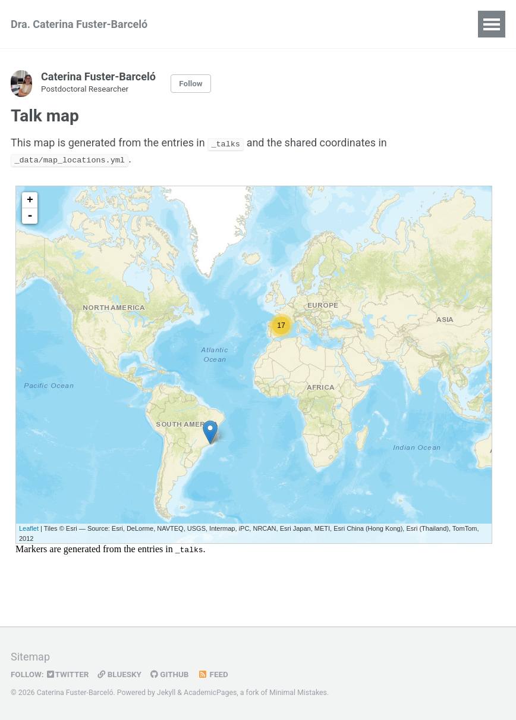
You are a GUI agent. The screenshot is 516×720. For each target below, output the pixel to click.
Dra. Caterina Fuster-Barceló (79, 24)
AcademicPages (210, 692)
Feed (215, 674)
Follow (191, 84)
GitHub (171, 674)
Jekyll (166, 692)
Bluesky (121, 674)
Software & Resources (358, 24)
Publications (254, 24)
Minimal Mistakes (298, 692)
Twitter (68, 674)
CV (197, 24)
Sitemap (30, 657)
